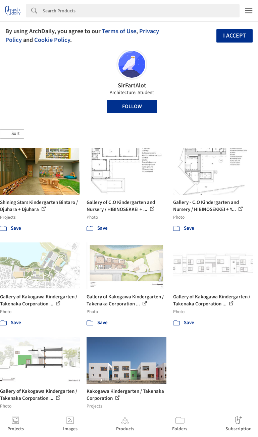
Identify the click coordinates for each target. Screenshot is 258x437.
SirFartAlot (132, 85)
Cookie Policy (52, 39)
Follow (132, 106)
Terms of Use (119, 31)
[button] (12, 134)
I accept (234, 35)
